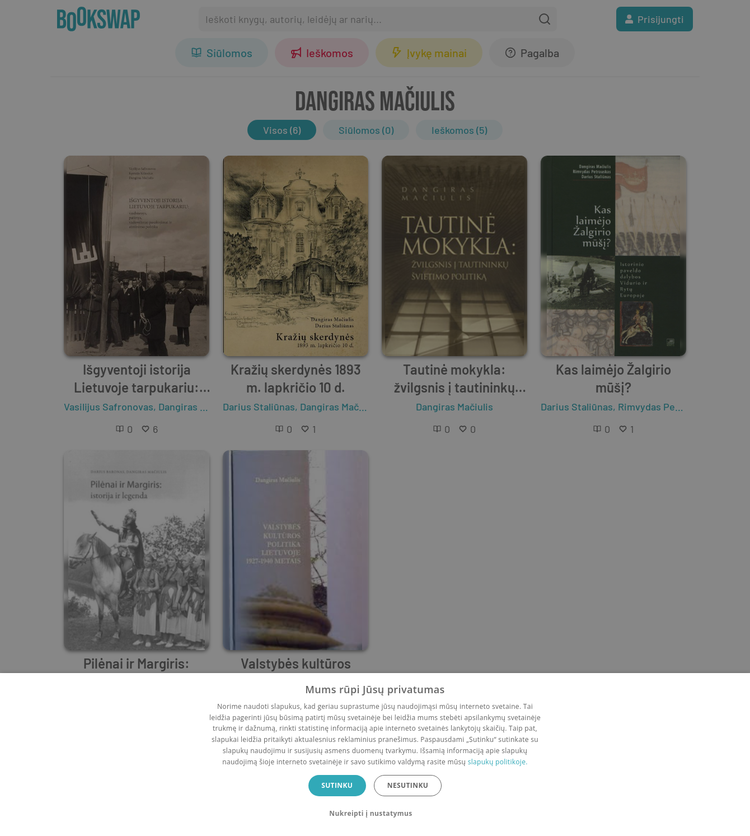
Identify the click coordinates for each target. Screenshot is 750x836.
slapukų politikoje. (498, 762)
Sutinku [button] (337, 785)
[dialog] (375, 754)
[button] (374, 814)
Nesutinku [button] (407, 785)
